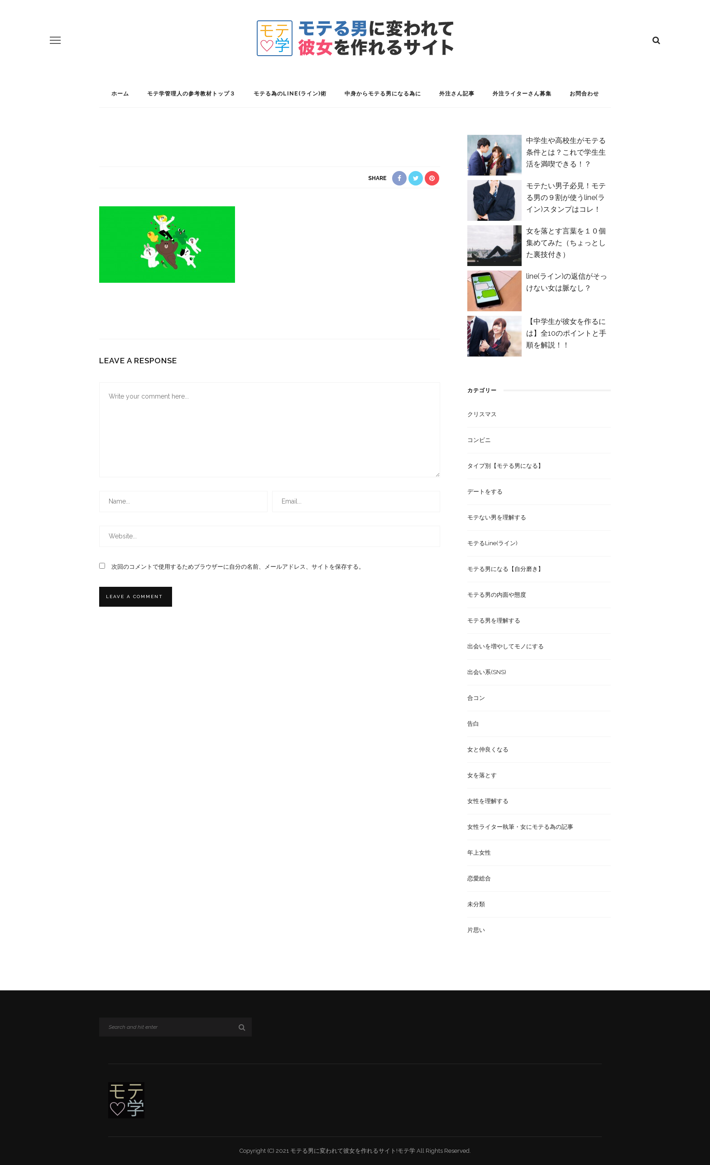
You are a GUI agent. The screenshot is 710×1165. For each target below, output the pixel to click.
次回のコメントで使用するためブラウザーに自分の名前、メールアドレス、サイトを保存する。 (238, 566)
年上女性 (479, 852)
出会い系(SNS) (486, 672)
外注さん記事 (457, 93)
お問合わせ (584, 93)
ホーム (120, 93)
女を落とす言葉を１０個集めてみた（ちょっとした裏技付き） (566, 243)
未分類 (476, 904)
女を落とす (482, 775)
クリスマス (482, 414)
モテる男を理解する (493, 620)
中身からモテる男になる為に (383, 93)
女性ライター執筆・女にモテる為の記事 (520, 826)
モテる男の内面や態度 (496, 594)
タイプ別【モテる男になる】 (505, 465)
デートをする (485, 491)
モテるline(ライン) (492, 543)
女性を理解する (488, 801)
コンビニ (479, 440)
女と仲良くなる (488, 749)
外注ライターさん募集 (522, 93)
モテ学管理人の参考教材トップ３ (191, 93)
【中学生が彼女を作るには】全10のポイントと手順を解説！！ (566, 333)
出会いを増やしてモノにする (505, 646)
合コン (476, 697)
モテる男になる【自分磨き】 (505, 569)
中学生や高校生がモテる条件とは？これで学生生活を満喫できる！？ (566, 152)
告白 (473, 723)
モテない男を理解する (496, 517)
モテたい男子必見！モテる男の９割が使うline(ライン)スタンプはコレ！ (566, 197)
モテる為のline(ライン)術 (290, 93)
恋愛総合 (479, 878)
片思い (476, 930)
